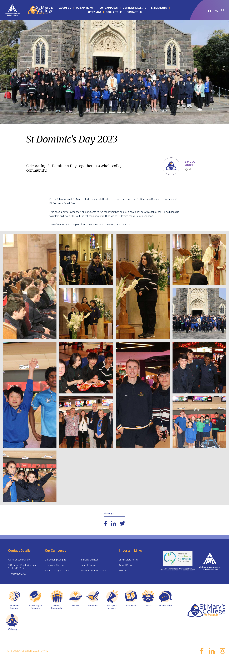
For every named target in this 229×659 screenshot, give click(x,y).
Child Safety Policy (128, 559)
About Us (65, 7)
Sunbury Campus (89, 559)
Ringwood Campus (55, 565)
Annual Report (126, 565)
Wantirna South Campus (93, 570)
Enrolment (93, 605)
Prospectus (131, 605)
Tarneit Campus (89, 565)
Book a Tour (114, 12)
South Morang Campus (57, 570)
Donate (75, 605)
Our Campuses (108, 7)
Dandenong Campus (55, 559)
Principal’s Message (112, 606)
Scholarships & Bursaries (35, 606)
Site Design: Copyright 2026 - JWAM (28, 650)
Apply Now (94, 12)
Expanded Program (14, 606)
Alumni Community (56, 606)
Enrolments (159, 7)
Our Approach (85, 7)
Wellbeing (12, 629)
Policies (123, 570)
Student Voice (165, 605)
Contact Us (134, 12)
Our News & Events (134, 7)
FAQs (148, 605)
